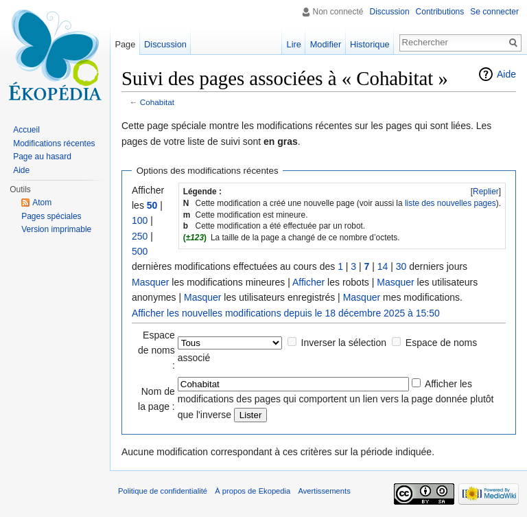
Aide (506, 74)
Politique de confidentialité (162, 491)
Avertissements (324, 491)
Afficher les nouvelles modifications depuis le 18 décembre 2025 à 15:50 (286, 313)
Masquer (150, 282)
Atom (41, 202)
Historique (370, 44)
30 (401, 266)
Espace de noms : (156, 350)
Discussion (390, 11)
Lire (294, 44)
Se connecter (494, 11)
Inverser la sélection (344, 342)
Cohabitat (157, 101)
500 (140, 251)
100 (140, 220)
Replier (486, 191)
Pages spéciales (51, 216)
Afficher (308, 282)
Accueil (26, 130)
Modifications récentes (54, 143)
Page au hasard (42, 156)
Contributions (440, 11)
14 (382, 266)
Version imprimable (56, 229)
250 (140, 236)
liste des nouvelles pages (450, 203)
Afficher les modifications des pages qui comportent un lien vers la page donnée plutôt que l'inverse (336, 399)
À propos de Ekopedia (252, 491)
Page (125, 44)
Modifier (326, 44)
